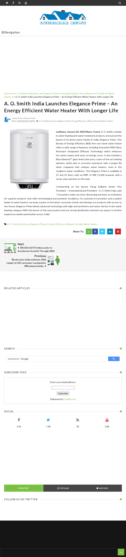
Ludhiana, (90, 121)
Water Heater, (107, 121)
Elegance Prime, (64, 121)
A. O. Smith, (43, 121)
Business (24, 224)
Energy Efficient (55, 224)
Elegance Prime (38, 224)
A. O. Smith (13, 224)
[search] (56, 346)
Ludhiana (69, 224)
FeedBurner (70, 387)
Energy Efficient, (78, 121)
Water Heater (90, 224)
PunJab (78, 224)
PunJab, (97, 121)
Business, (53, 121)
